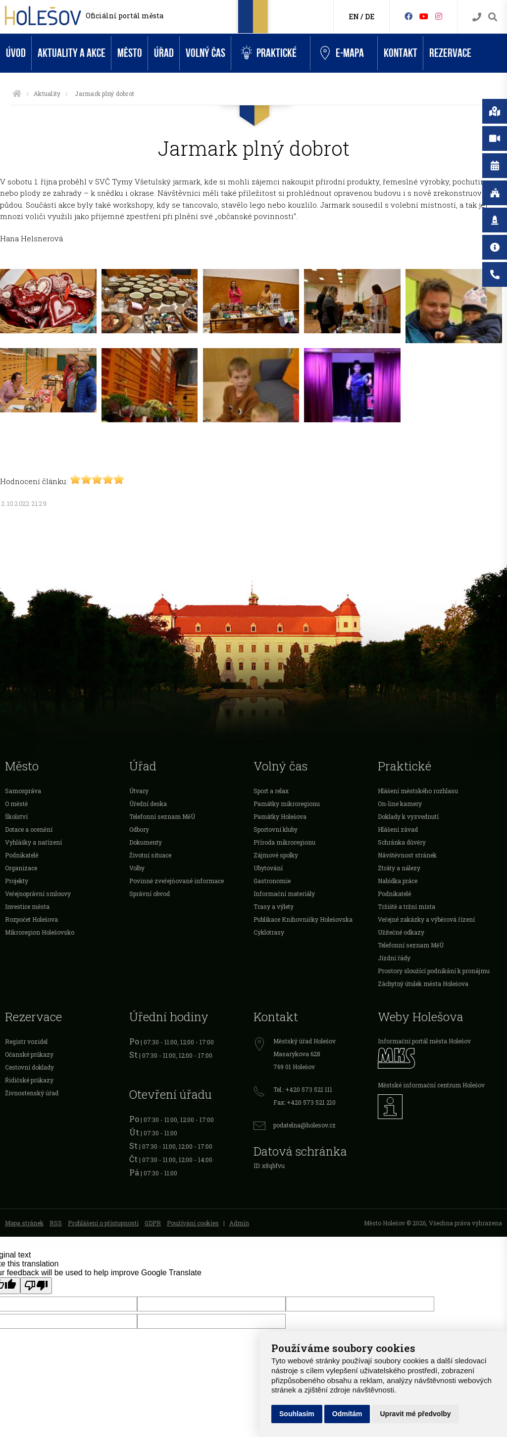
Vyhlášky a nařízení (33, 842)
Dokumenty (145, 842)
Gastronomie (272, 881)
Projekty (16, 881)
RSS (56, 1223)
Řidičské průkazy (29, 1080)
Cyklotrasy (269, 932)
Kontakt (400, 53)
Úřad (164, 53)
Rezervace (450, 53)
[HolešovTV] (424, 16)
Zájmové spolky (276, 855)
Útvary (139, 791)
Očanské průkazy (29, 1054)
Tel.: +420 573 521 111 (302, 1089)
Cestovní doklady (29, 1067)
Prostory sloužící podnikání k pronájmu (434, 971)
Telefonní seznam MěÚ (162, 816)
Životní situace (150, 855)
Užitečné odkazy (401, 932)
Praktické (269, 53)
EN (354, 16)
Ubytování (268, 868)
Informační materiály (284, 894)
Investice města (27, 906)
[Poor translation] (36, 1285)
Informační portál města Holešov (424, 1041)
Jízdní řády (394, 958)
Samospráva (23, 791)
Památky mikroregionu (287, 804)
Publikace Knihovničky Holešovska (303, 919)
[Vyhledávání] (492, 17)
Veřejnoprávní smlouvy (38, 894)
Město (129, 53)
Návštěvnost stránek (407, 855)
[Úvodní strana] (16, 93)
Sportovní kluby (276, 829)
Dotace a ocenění (28, 829)
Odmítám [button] (347, 1414)
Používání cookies (193, 1223)
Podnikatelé (21, 855)
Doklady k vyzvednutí (408, 816)
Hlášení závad (398, 829)
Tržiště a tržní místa (406, 906)
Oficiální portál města (124, 15)
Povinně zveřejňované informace (176, 881)
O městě (16, 804)
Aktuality (47, 93)
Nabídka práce (397, 881)
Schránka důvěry (402, 842)
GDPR (153, 1223)
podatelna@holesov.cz (304, 1125)
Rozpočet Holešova (31, 919)
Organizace (21, 868)
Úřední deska (148, 804)
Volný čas (205, 53)
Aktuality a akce (71, 53)
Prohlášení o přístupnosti (103, 1223)
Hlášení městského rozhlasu (418, 791)
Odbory (139, 829)
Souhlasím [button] (296, 1414)
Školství (16, 816)
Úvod (16, 53)
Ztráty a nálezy (399, 868)
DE (369, 16)
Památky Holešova (280, 816)
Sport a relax (271, 791)
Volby (137, 868)
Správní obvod (149, 894)
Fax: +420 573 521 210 (304, 1102)
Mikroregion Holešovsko (39, 932)
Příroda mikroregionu (284, 842)
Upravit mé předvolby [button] (415, 1414)
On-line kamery (400, 804)
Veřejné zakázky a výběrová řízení (426, 919)
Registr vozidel (26, 1041)
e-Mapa (342, 53)
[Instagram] (439, 16)
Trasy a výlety (274, 906)
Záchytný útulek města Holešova (423, 984)
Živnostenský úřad (31, 1093)
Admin (239, 1223)
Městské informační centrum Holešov (431, 1085)
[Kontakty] (476, 17)
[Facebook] (408, 16)
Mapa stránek (24, 1223)
